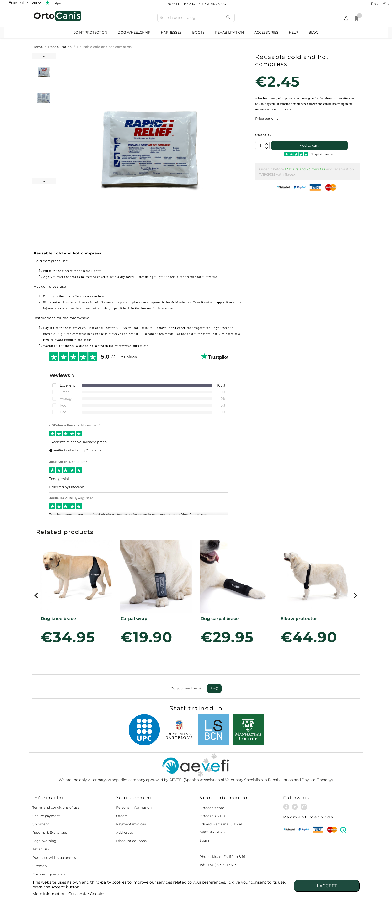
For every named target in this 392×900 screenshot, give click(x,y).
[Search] (196, 17)
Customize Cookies (86, 893)
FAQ (214, 688)
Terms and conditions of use (55, 807)
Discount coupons (131, 841)
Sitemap (39, 866)
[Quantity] (262, 145)
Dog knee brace (58, 618)
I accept (327, 886)
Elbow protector (299, 618)
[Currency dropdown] (387, 3)
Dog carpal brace (220, 618)
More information (49, 893)
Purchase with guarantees (54, 857)
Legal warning (44, 841)
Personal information (134, 807)
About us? (40, 849)
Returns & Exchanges (50, 832)
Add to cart (309, 145)
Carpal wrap (134, 618)
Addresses (124, 832)
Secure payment (46, 816)
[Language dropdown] (375, 3)
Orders (121, 816)
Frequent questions (48, 874)
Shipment (40, 824)
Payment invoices (131, 824)
